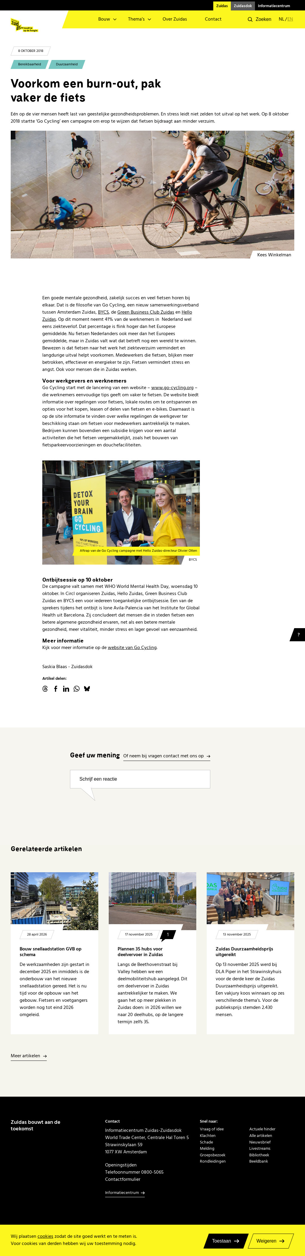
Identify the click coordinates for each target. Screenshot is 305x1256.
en (290, 19)
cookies (45, 1236)
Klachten (208, 1135)
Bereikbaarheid (29, 64)
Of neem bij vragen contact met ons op (163, 756)
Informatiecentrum (274, 6)
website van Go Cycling (132, 647)
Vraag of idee (212, 1129)
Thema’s (136, 19)
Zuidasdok (243, 6)
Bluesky (87, 689)
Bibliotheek (259, 1155)
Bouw (104, 19)
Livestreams (259, 1148)
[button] (259, 19)
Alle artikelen (260, 1135)
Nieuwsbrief (260, 1142)
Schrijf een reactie (98, 779)
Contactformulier (122, 1179)
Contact (213, 19)
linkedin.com (66, 689)
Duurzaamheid (67, 64)
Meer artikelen (25, 1056)
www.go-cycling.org (172, 387)
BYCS (103, 312)
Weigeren (266, 1240)
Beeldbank (258, 1161)
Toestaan (221, 1240)
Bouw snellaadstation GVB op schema (51, 952)
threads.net (45, 689)
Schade (206, 1142)
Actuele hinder (262, 1129)
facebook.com (56, 689)
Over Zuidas (175, 19)
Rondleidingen (213, 1161)
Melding (207, 1148)
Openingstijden (121, 1165)
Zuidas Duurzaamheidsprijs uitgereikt (244, 952)
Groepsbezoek (212, 1155)
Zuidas (222, 6)
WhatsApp (77, 689)
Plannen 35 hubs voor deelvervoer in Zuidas (140, 952)
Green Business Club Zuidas (145, 312)
